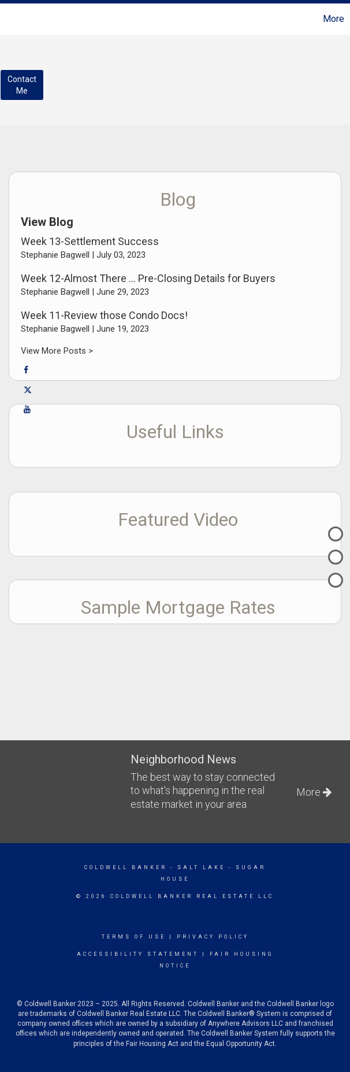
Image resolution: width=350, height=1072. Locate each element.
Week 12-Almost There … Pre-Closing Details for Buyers (148, 278)
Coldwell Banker (125, 867)
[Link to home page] (15, 19)
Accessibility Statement (138, 954)
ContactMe (22, 85)
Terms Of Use (134, 937)
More (333, 18)
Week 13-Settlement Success (90, 241)
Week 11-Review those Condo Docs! (104, 315)
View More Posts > (57, 351)
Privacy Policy (213, 937)
